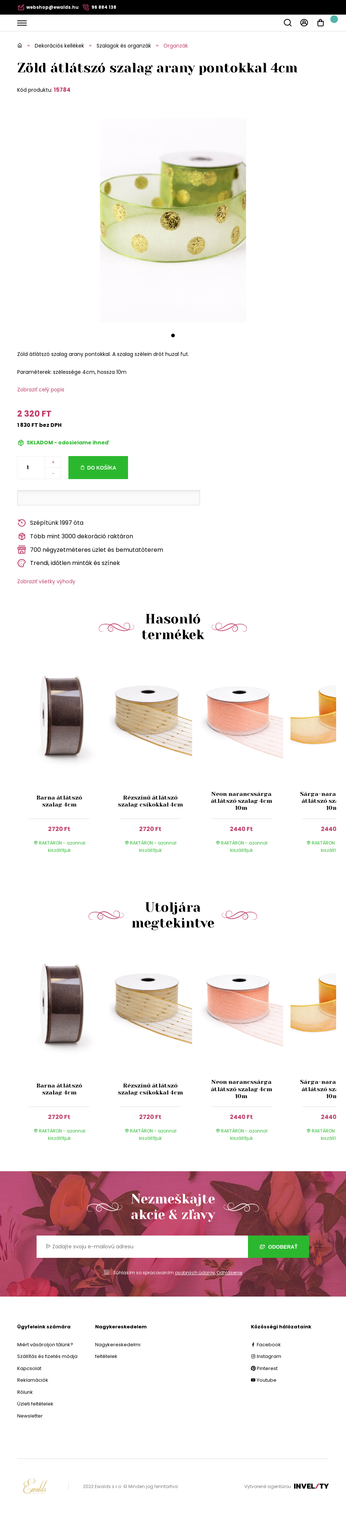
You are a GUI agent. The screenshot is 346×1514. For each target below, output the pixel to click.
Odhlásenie (229, 1273)
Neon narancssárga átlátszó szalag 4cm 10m (241, 800)
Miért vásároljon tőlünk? (45, 1344)
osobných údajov (195, 1273)
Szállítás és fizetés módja (47, 1356)
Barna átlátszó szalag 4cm (59, 801)
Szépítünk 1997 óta (50, 523)
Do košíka (101, 468)
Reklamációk (32, 1380)
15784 (62, 90)
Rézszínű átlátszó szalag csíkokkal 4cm (150, 801)
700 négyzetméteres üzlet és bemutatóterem (90, 549)
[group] (62, 761)
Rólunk (25, 1392)
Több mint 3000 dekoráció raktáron (75, 536)
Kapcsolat (29, 1368)
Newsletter (30, 1415)
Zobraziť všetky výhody (46, 581)
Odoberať (278, 1247)
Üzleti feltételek (35, 1403)
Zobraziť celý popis (40, 389)
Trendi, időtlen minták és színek (68, 563)
